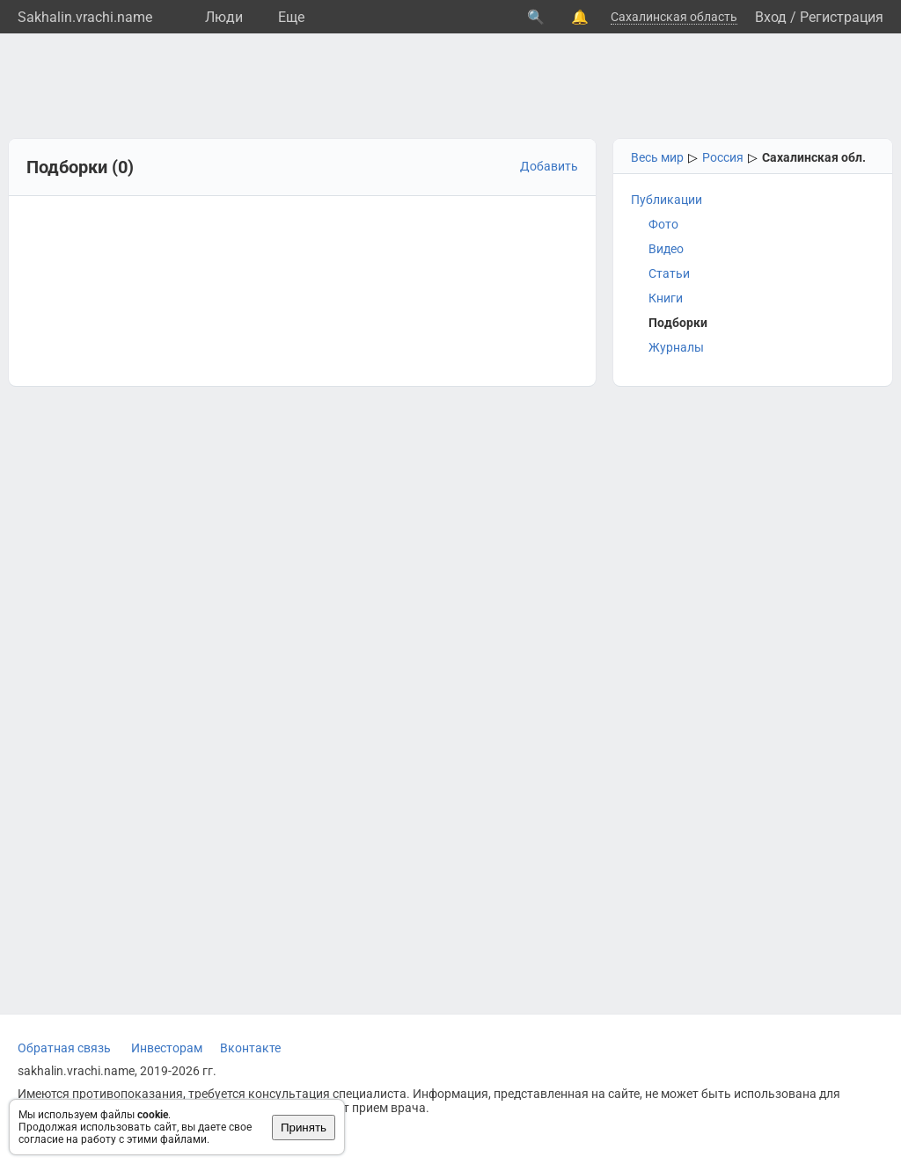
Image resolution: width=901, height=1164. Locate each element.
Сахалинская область (674, 17)
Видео (666, 249)
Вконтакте (250, 1048)
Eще (291, 17)
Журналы (676, 347)
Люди (224, 17)
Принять (303, 1127)
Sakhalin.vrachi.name (85, 17)
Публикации (666, 200)
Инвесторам (166, 1048)
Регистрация (841, 17)
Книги (665, 298)
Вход (771, 17)
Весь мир (657, 157)
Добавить (549, 166)
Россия (723, 157)
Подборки (677, 323)
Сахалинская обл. (814, 157)
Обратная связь (64, 1048)
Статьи (669, 273)
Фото (663, 224)
